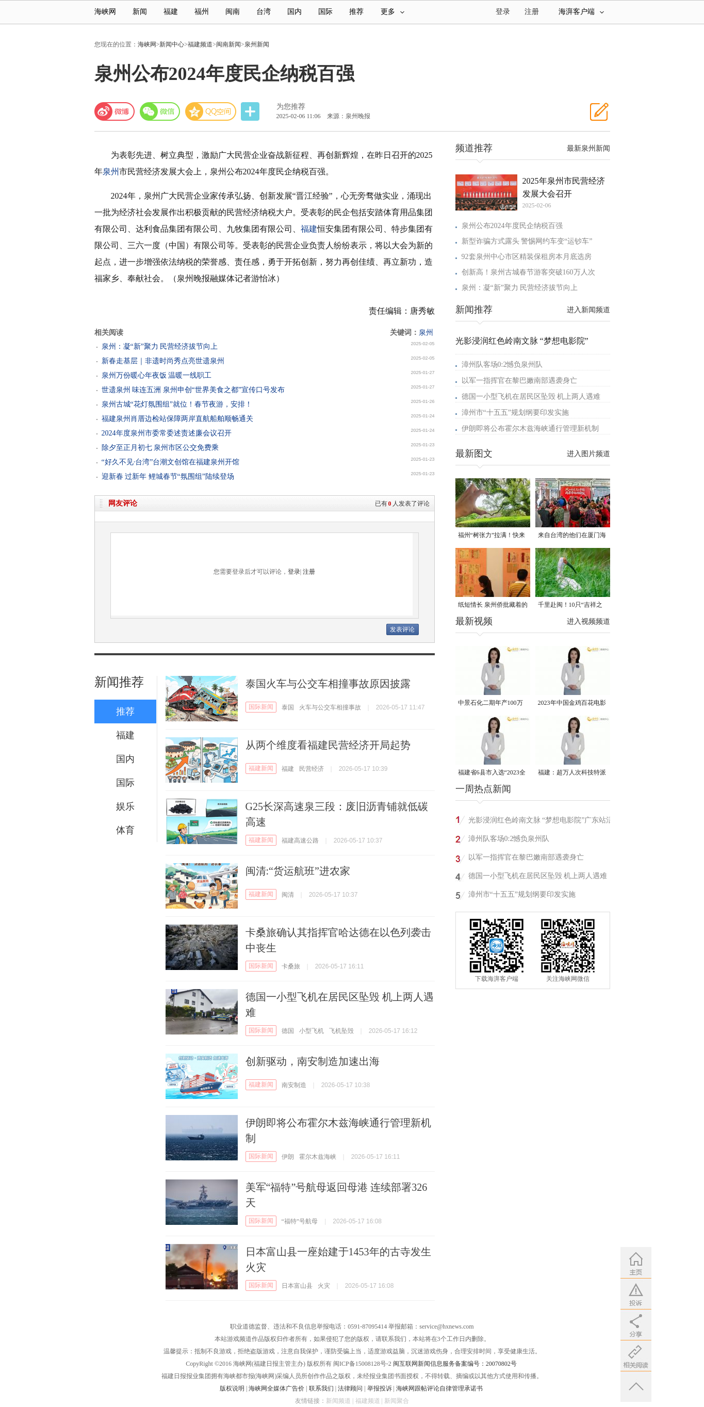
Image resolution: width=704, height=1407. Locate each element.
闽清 (288, 894)
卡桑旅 (291, 966)
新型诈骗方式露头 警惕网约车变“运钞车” (527, 241)
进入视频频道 (588, 621)
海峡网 (105, 11)
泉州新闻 (256, 44)
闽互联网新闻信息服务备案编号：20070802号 (455, 1363)
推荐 (356, 11)
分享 (251, 111)
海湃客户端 (581, 11)
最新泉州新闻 (588, 148)
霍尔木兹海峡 (317, 1156)
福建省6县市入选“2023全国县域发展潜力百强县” (492, 773)
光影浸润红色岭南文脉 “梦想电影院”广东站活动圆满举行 (541, 821)
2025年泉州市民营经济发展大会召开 (563, 187)
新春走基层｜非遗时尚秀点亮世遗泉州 (163, 361)
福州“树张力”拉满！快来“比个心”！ (492, 535)
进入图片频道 (588, 454)
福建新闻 (261, 768)
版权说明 (232, 1388)
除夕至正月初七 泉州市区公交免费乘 (160, 447)
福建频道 (200, 44)
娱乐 (125, 806)
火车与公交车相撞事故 (330, 707)
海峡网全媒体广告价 (276, 1388)
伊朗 (288, 1156)
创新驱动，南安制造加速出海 (312, 1061)
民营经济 (311, 768)
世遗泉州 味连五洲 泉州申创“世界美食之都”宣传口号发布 (193, 390)
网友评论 (122, 503)
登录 (294, 571)
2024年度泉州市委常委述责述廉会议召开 (167, 433)
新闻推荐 (119, 682)
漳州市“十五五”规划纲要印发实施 (515, 412)
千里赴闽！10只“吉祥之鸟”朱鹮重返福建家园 (570, 605)
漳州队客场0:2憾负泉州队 (502, 364)
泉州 (111, 171)
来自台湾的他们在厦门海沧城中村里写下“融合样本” (572, 535)
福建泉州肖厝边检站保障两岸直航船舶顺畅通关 (177, 419)
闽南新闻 (228, 44)
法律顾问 (350, 1388)
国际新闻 (261, 706)
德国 (288, 1030)
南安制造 (294, 1085)
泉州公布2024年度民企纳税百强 (512, 226)
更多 (392, 11)
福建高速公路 (300, 840)
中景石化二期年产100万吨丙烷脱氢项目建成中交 (492, 703)
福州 (201, 11)
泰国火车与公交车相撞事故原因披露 (328, 683)
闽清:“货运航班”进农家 (297, 871)
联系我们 (321, 1388)
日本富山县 (297, 1285)
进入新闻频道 (588, 310)
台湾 (263, 11)
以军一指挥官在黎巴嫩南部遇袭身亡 (519, 380)
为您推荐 (290, 106)
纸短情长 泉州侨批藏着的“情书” (493, 605)
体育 (125, 830)
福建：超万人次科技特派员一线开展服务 (572, 773)
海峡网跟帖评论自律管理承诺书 (439, 1388)
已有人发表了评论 (402, 503)
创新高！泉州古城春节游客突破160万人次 (528, 272)
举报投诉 (379, 1388)
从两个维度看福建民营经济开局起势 (328, 745)
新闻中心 (171, 44)
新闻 (140, 11)
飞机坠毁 (341, 1030)
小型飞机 (311, 1030)
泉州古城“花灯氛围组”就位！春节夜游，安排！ (177, 404)
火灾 (324, 1285)
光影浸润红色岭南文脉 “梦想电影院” (521, 340)
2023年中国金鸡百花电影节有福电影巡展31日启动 (572, 703)
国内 (294, 11)
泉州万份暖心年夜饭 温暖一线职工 (157, 375)
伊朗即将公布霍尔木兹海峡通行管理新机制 (530, 428)
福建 (170, 11)
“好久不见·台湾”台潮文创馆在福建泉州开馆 (171, 462)
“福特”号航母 (300, 1221)
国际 (325, 11)
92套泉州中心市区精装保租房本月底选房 (527, 257)
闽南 (232, 11)
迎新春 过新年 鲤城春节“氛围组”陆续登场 (168, 476)
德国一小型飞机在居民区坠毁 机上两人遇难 (531, 396)
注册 (532, 11)
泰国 (288, 707)
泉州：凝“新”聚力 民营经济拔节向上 (160, 346)
